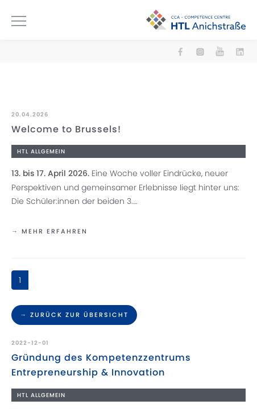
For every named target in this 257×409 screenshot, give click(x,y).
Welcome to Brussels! (66, 129)
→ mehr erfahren (49, 231)
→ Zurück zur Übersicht (74, 314)
